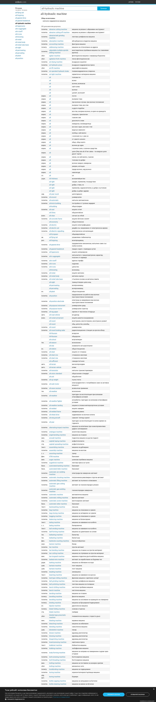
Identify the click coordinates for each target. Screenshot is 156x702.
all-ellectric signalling (56, 231)
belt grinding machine (57, 581)
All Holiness (53, 179)
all (50, 77)
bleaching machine (56, 624)
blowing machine (55, 636)
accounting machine (56, 44)
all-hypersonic (20, 26)
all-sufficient (53, 361)
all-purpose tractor (55, 309)
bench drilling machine (57, 587)
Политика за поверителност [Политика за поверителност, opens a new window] (61, 697)
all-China (52, 213)
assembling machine (56, 447)
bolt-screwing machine (57, 657)
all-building (53, 206)
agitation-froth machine (57, 59)
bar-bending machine (56, 550)
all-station (52, 349)
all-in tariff (18, 31)
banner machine (55, 544)
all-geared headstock (22, 21)
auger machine (54, 460)
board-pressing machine (57, 642)
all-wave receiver (55, 388)
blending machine (55, 627)
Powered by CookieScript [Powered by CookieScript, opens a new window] (147, 701)
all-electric (53, 225)
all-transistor (53, 370)
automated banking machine (59, 466)
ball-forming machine (56, 532)
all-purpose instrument (57, 306)
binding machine (55, 603)
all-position (19, 58)
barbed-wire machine (56, 559)
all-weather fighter (55, 401)
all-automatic (53, 200)
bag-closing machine (56, 513)
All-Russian (53, 333)
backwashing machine (57, 507)
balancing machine (56, 519)
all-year (51, 422)
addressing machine (56, 47)
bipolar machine (55, 606)
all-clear (52, 216)
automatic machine (56, 495)
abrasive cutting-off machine (59, 32)
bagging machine (55, 516)
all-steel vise (53, 358)
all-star (51, 346)
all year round (54, 194)
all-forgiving (19, 15)
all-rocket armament (56, 318)
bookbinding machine (56, 669)
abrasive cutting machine (58, 29)
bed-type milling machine (58, 578)
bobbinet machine (55, 645)
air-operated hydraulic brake (59, 71)
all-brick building (55, 203)
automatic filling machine (58, 480)
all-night (18, 48)
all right (52, 182)
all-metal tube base (22, 45)
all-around (52, 197)
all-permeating (20, 50)
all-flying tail (19, 13)
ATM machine (54, 456)
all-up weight (53, 380)
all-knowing (19, 37)
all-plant (18, 56)
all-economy (53, 222)
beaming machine (55, 575)
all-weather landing (56, 405)
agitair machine (54, 56)
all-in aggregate (20, 29)
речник (131, 2)
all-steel (52, 352)
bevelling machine (55, 596)
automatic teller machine (58, 504)
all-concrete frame (55, 219)
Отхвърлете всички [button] (138, 694)
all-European (53, 234)
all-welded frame (55, 412)
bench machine (54, 590)
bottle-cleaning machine (57, 684)
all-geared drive (20, 18)
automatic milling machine (58, 498)
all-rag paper (53, 312)
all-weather (53, 391)
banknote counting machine (59, 541)
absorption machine (56, 41)
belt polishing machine (57, 584)
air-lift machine (54, 68)
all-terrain (52, 364)
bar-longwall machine (56, 556)
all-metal (18, 39)
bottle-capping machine (57, 681)
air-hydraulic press (55, 65)
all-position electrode (56, 301)
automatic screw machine (58, 501)
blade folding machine (57, 609)
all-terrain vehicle (55, 367)
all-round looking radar (57, 330)
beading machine (55, 572)
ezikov (20, 2)
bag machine (53, 510)
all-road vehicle (54, 315)
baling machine (54, 522)
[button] (52, 699)
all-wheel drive (54, 415)
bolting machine (55, 663)
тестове (137, 2)
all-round (52, 321)
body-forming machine (57, 653)
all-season (53, 343)
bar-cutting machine (56, 553)
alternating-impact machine (59, 427)
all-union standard (55, 373)
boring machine (54, 672)
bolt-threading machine (57, 660)
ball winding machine (56, 529)
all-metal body (20, 42)
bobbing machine (55, 648)
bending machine (55, 593)
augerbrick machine (56, 463)
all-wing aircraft (54, 418)
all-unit (51, 377)
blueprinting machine (56, 639)
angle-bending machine (57, 435)
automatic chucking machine (59, 477)
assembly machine (55, 450)
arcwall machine (55, 438)
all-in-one (18, 34)
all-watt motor (54, 384)
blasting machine (55, 620)
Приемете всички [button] (113, 694)
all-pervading (19, 53)
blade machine (54, 612)
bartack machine (55, 566)
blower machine (54, 633)
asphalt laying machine (57, 441)
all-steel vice (53, 355)
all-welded (52, 408)
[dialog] (78, 694)
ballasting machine (56, 535)
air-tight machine (55, 74)
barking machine (55, 562)
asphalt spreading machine (58, 444)
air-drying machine (55, 62)
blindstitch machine (56, 630)
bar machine (53, 547)
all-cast (51, 209)
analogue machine (55, 432)
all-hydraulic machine (23, 23)
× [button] (154, 689)
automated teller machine (58, 469)
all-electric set (54, 228)
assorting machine (55, 453)
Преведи (103, 8)
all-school (52, 339)
